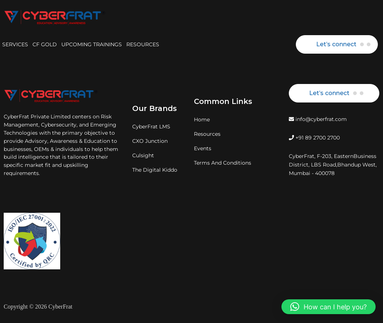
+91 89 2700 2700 (314, 137)
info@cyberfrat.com (318, 119)
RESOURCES (142, 44)
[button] (328, 306)
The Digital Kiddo (154, 169)
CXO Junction (150, 141)
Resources (207, 134)
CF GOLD (45, 44)
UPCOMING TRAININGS (91, 44)
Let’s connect (336, 44)
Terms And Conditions (222, 162)
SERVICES (15, 44)
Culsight (143, 155)
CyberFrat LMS (151, 126)
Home (202, 119)
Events (202, 148)
